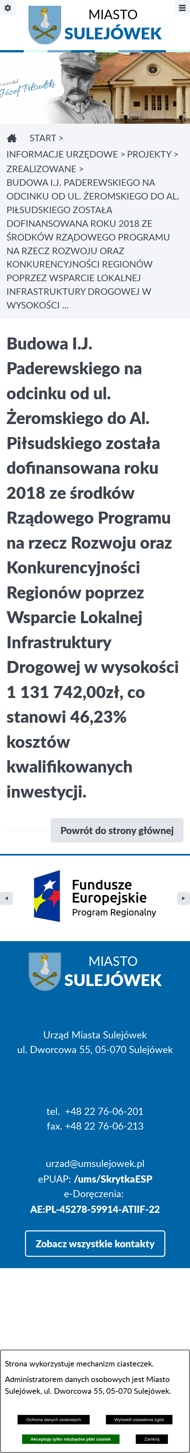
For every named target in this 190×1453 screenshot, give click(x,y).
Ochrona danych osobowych (53, 1419)
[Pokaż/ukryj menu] (182, 8)
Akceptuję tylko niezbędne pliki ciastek (71, 1439)
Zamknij (151, 1439)
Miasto (112, 26)
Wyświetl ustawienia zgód (139, 1419)
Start (43, 138)
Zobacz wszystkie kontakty (95, 1204)
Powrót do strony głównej (117, 830)
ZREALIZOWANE (41, 169)
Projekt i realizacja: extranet (65, 1346)
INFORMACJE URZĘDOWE (62, 154)
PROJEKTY (149, 154)
